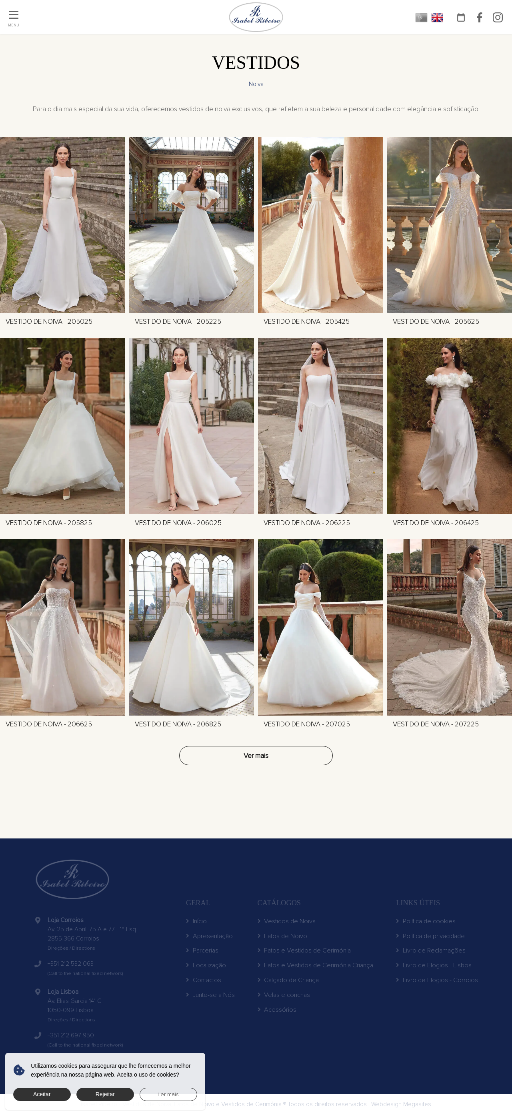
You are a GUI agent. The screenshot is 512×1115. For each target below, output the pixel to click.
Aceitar (42, 1094)
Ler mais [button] (168, 1094)
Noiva (256, 84)
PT (421, 17)
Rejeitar (105, 1094)
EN (437, 17)
